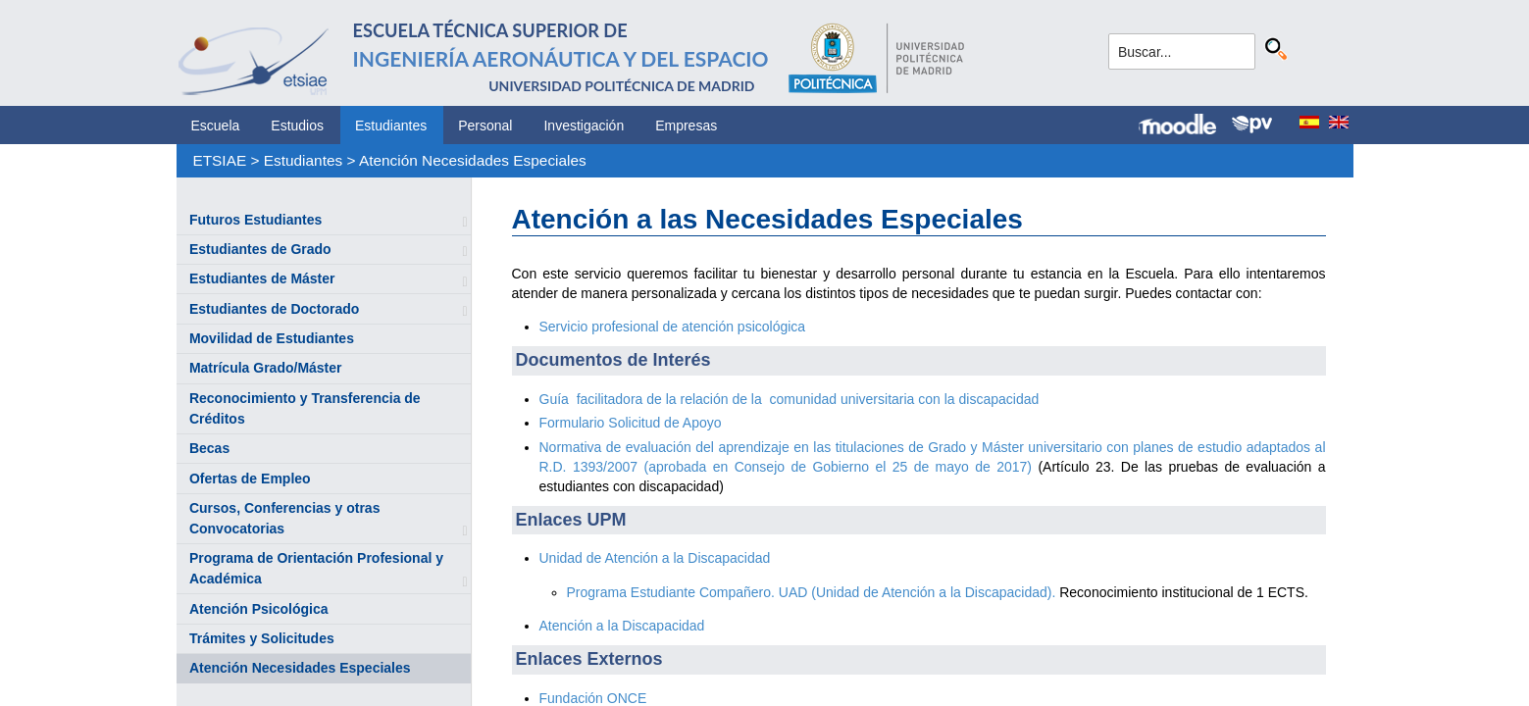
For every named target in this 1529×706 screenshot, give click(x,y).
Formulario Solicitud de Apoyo (630, 422)
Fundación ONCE (593, 698)
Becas (209, 448)
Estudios (297, 125)
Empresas (686, 125)
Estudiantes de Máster (262, 278)
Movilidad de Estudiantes (271, 338)
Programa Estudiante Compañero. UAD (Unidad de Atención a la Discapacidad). (811, 592)
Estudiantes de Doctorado (274, 309)
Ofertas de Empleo (250, 478)
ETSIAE (219, 160)
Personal (485, 125)
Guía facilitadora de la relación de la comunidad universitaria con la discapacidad (789, 399)
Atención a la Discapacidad (622, 625)
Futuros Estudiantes (255, 219)
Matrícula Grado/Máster (265, 368)
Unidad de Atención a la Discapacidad (655, 558)
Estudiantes (391, 125)
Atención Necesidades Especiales (472, 160)
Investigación (583, 125)
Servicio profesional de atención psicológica (672, 326)
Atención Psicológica (259, 609)
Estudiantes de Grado (260, 249)
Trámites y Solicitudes (261, 638)
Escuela (215, 125)
